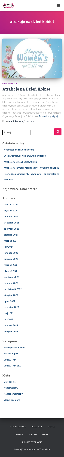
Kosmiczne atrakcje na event (19, 149)
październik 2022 (13, 289)
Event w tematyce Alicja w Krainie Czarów (25, 156)
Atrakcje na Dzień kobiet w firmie (20, 162)
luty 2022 (8, 319)
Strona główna (17, 427)
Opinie (45, 435)
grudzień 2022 (11, 277)
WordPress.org (12, 400)
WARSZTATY (10, 359)
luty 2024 (8, 247)
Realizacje (36, 427)
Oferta (51, 427)
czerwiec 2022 (11, 307)
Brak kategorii (9, 84)
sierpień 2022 (11, 295)
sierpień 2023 (11, 259)
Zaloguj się (10, 382)
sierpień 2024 (11, 235)
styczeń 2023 (11, 271)
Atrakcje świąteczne (14, 347)
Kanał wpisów (11, 388)
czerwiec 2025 (11, 229)
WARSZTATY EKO (12, 365)
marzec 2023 (11, 265)
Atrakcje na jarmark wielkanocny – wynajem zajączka (31, 168)
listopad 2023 (11, 253)
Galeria (20, 435)
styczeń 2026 (11, 210)
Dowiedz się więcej (48, 116)
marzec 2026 (11, 204)
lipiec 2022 (9, 301)
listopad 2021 (11, 325)
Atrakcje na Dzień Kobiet (26, 89)
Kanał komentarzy (13, 394)
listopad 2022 (11, 283)
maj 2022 (8, 313)
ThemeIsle (44, 449)
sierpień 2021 (11, 331)
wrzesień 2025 (11, 222)
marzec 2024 (11, 241)
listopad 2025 (11, 216)
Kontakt (33, 435)
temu (29, 121)
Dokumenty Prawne (32, 442)
